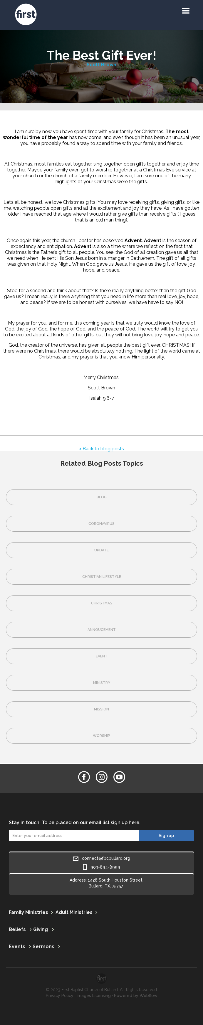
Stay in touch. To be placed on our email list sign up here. (74, 822)
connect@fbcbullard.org (106, 858)
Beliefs (17, 929)
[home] (7, 3)
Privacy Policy (59, 995)
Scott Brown (101, 64)
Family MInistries (28, 912)
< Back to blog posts (101, 449)
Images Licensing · (95, 995)
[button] (186, 11)
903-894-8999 (105, 867)
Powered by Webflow (135, 995)
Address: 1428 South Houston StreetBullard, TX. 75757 (106, 883)
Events (17, 946)
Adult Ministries (74, 912)
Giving (40, 929)
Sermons (43, 946)
